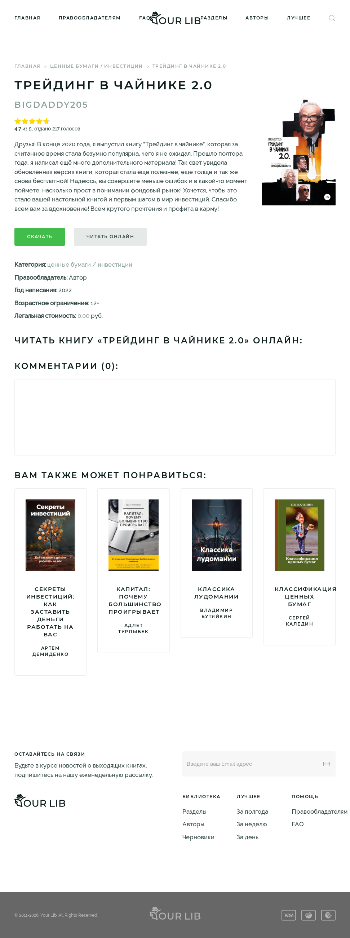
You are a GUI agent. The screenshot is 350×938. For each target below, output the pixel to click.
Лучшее (298, 18)
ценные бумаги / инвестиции (96, 66)
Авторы (257, 18)
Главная (27, 18)
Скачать (40, 236)
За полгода (252, 811)
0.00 (83, 315)
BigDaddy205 (51, 105)
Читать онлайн (110, 236)
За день (247, 837)
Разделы (214, 18)
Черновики (198, 837)
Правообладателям (90, 18)
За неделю (252, 824)
